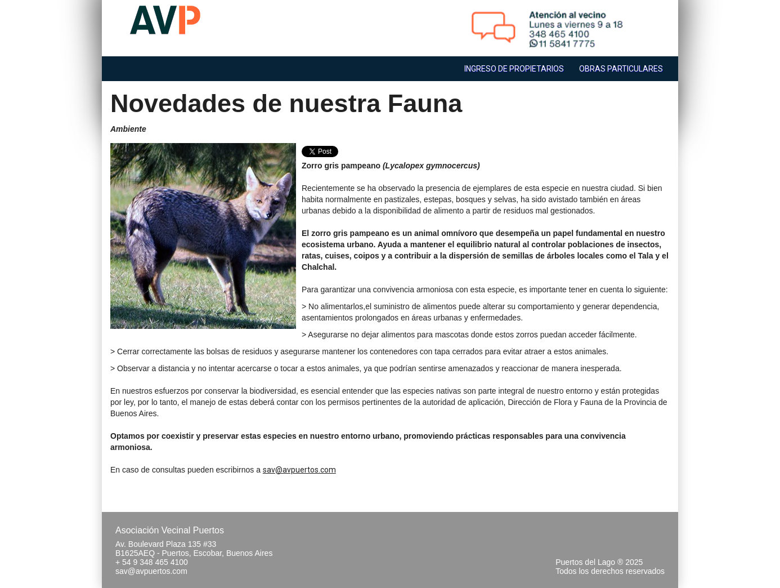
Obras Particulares (621, 68)
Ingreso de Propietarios (514, 68)
